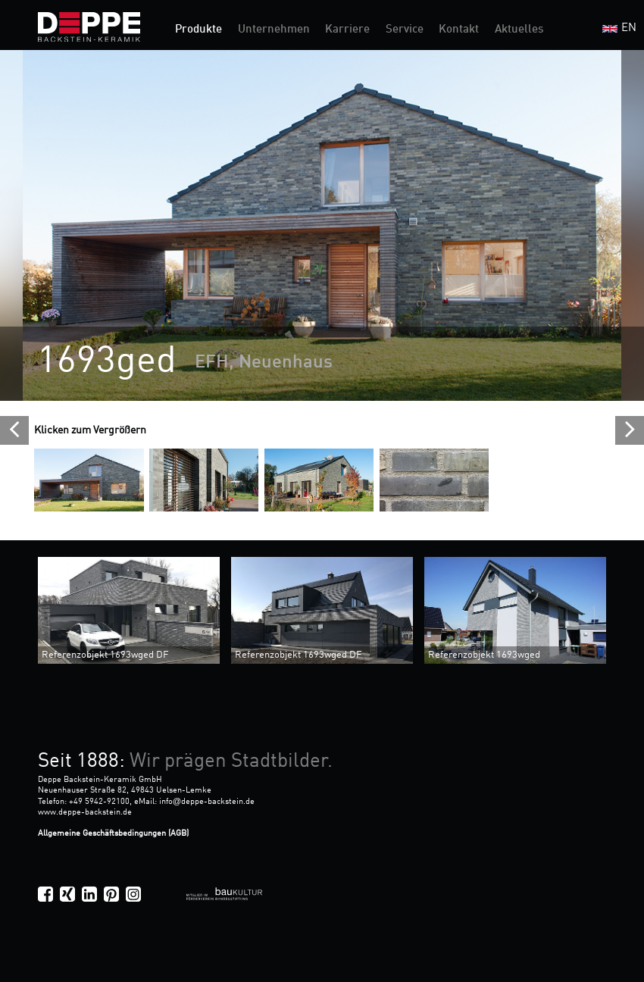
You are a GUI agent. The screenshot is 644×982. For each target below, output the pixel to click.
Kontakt (459, 30)
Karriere (347, 30)
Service (405, 30)
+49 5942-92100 (99, 801)
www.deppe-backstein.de (85, 812)
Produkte (198, 30)
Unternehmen (274, 30)
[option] (322, 225)
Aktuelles (519, 30)
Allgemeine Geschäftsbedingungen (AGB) (113, 833)
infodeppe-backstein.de (207, 801)
